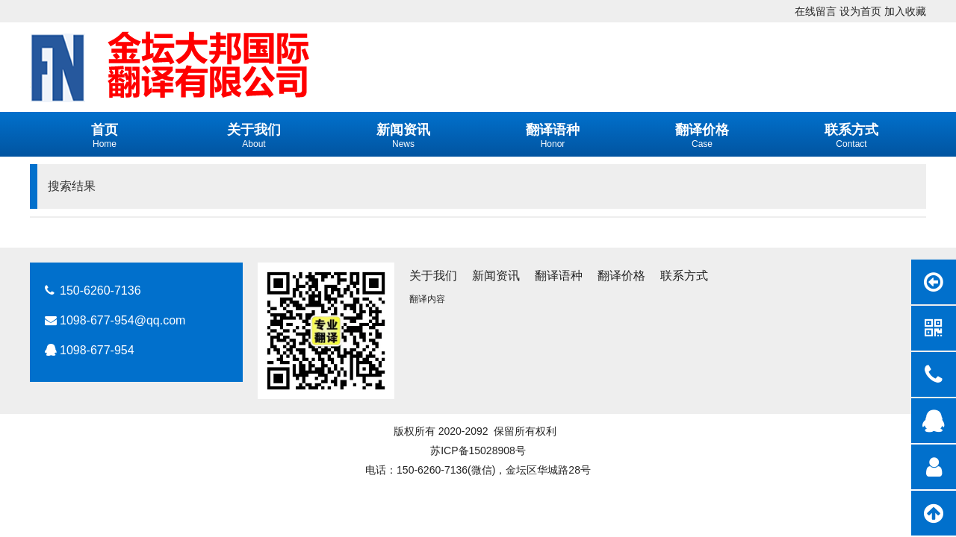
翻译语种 (559, 275)
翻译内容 (427, 299)
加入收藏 (905, 11)
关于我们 (433, 275)
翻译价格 (621, 275)
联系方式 (684, 275)
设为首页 (860, 11)
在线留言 (815, 11)
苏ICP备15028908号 (478, 450)
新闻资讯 (496, 275)
